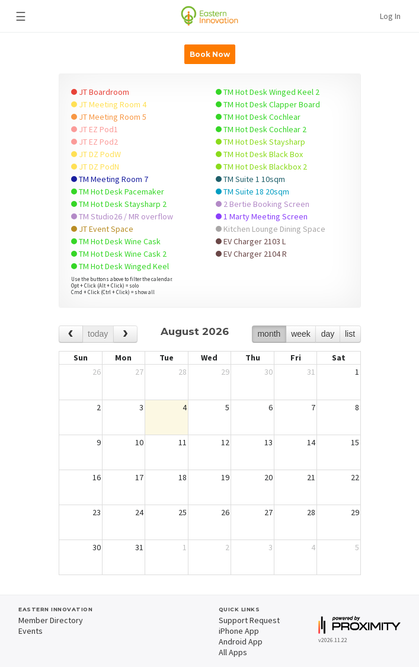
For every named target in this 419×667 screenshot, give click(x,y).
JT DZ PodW (96, 154)
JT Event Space (102, 229)
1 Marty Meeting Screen (262, 216)
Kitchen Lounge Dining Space (270, 229)
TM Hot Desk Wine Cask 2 (119, 253)
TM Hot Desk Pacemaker (117, 191)
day (328, 334)
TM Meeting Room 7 (109, 179)
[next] (125, 334)
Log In (390, 16)
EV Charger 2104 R (251, 253)
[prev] (71, 334)
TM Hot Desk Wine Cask (116, 241)
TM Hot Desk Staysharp (260, 141)
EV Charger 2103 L (251, 241)
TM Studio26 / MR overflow (122, 216)
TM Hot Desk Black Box (259, 154)
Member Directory (50, 620)
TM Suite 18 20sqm (252, 191)
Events (30, 630)
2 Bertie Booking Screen (262, 204)
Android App (241, 641)
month (268, 334)
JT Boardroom (100, 92)
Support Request (249, 620)
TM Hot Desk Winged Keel (120, 266)
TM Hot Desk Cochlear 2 (261, 129)
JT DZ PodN (95, 166)
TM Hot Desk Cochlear (258, 116)
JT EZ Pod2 (94, 141)
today (98, 334)
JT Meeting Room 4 (108, 104)
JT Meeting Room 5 (108, 116)
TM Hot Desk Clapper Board (268, 104)
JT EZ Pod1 (94, 129)
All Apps (233, 652)
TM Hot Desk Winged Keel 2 (267, 92)
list (350, 334)
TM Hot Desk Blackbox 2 (261, 166)
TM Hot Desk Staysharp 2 (119, 204)
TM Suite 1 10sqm (250, 179)
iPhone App (239, 630)
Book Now (210, 54)
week (301, 334)
